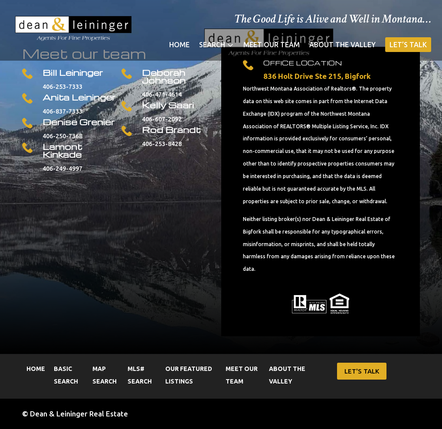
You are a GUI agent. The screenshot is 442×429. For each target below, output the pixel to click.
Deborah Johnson (164, 76)
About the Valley (342, 45)
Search (212, 45)
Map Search (104, 375)
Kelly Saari (168, 104)
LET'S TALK (361, 371)
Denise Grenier (79, 121)
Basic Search (66, 375)
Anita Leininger (79, 97)
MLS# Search (140, 375)
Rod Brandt (171, 129)
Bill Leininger (73, 72)
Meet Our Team (271, 45)
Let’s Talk (408, 45)
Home (179, 45)
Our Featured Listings (188, 375)
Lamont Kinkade (62, 150)
